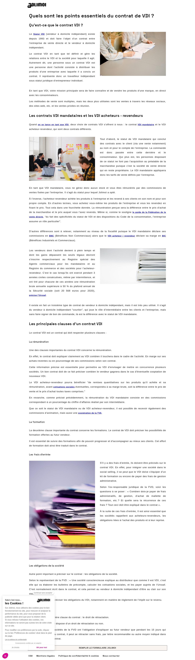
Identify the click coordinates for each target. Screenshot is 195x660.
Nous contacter (111, 656)
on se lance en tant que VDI (53, 125)
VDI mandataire (146, 125)
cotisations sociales (64, 387)
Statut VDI (39, 34)
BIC (164, 236)
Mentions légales (45, 656)
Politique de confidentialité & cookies (78, 656)
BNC (51, 236)
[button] (97, 648)
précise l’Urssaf (37, 295)
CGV (30, 656)
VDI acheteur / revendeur (121, 236)
